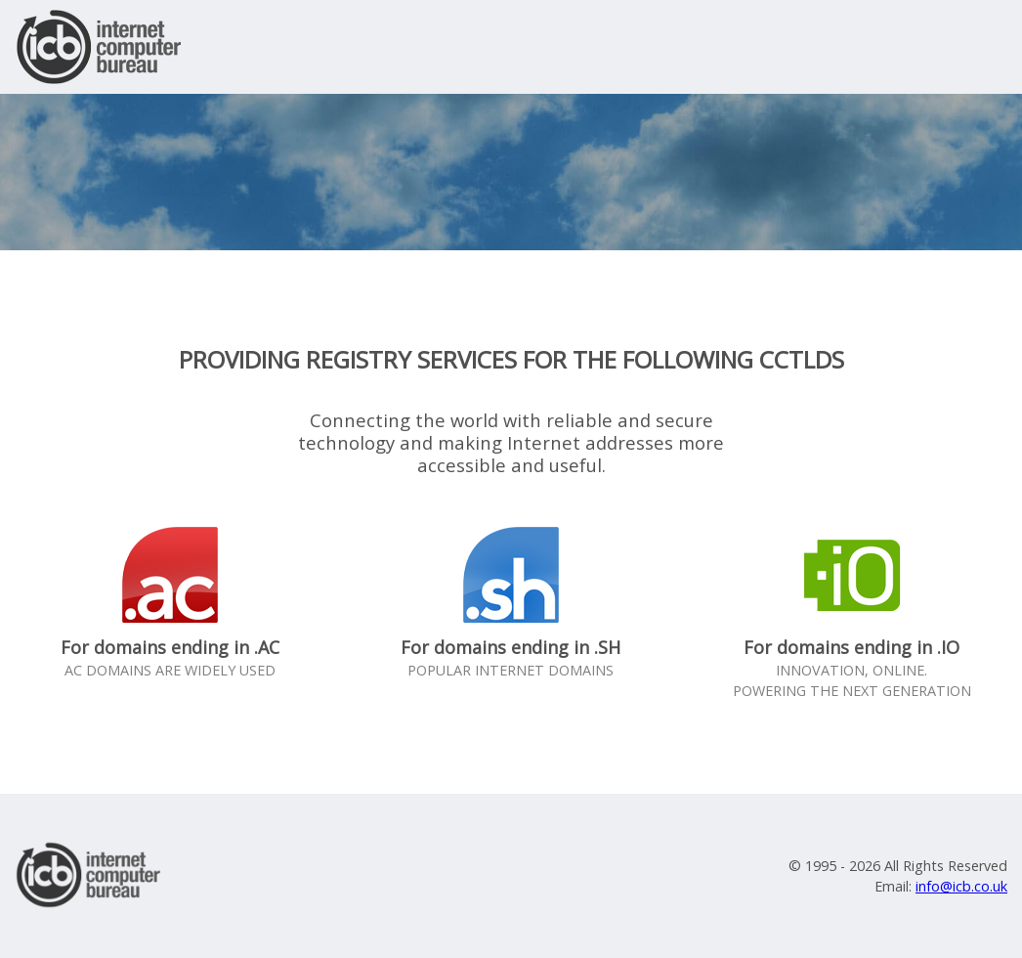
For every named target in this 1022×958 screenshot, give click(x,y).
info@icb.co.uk (961, 886)
